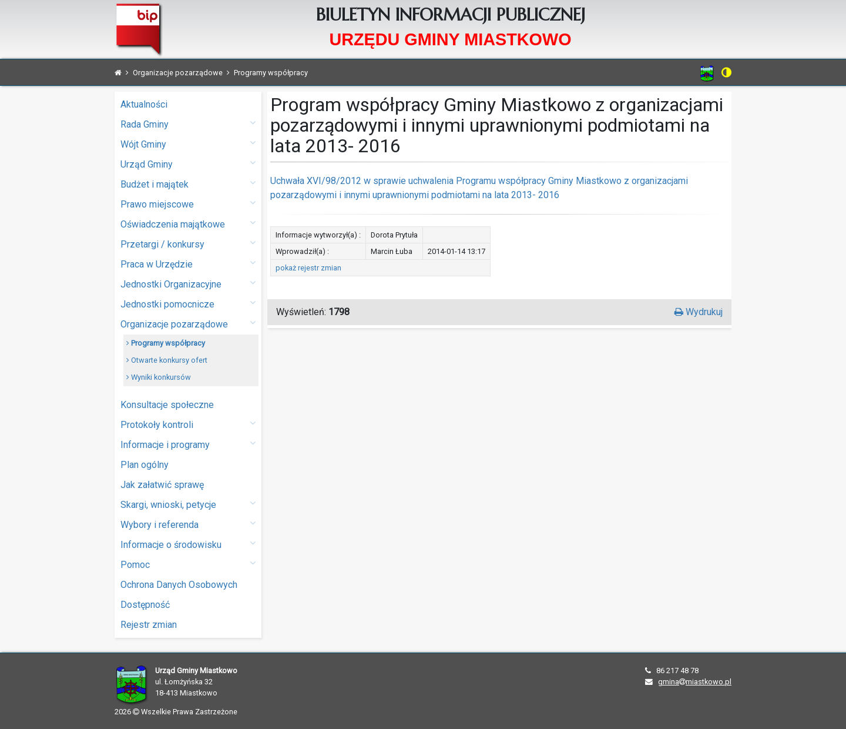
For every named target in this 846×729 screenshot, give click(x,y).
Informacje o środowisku (188, 544)
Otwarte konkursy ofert (166, 360)
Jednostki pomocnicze (188, 303)
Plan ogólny (144, 464)
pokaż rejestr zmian (308, 267)
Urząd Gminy (188, 164)
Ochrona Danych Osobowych (178, 584)
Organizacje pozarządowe (188, 323)
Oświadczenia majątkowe (188, 224)
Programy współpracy (165, 343)
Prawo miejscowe (188, 204)
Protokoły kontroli (188, 424)
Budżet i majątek (188, 184)
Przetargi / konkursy (188, 244)
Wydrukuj (698, 311)
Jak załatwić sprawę (162, 484)
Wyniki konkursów (158, 377)
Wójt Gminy (188, 144)
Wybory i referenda (188, 524)
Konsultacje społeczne (167, 404)
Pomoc (188, 564)
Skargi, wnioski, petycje (188, 504)
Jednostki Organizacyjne (188, 283)
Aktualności (143, 104)
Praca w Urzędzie (188, 264)
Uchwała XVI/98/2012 (315, 180)
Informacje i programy (188, 444)
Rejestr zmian (148, 624)
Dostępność (145, 604)
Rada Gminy (188, 124)
